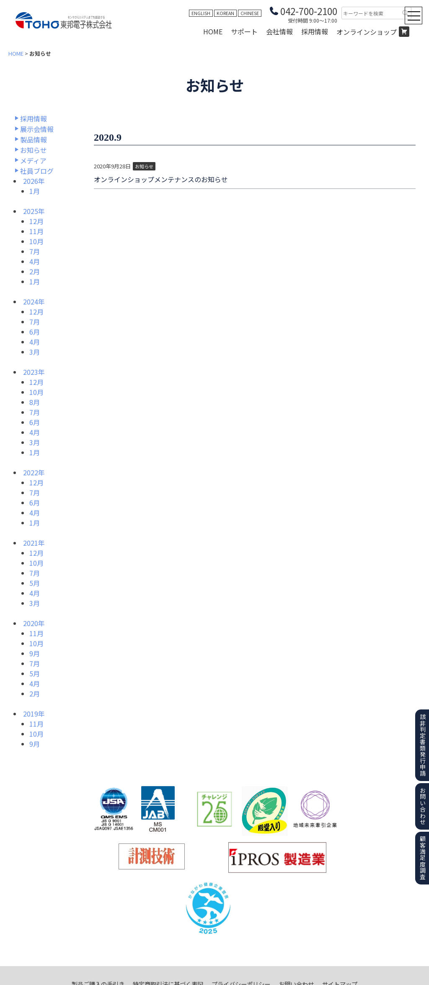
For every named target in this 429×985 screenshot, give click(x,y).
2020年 (34, 623)
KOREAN (225, 13)
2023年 (34, 372)
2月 (34, 271)
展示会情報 (37, 129)
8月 (34, 402)
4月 (34, 261)
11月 (36, 231)
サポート (244, 31)
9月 (34, 653)
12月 (36, 221)
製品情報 (33, 139)
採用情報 (314, 31)
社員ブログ (37, 171)
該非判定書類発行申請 (423, 745)
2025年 (34, 211)
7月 (34, 251)
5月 (34, 583)
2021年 (34, 543)
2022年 (34, 472)
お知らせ (33, 150)
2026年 (34, 181)
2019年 (34, 714)
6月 (34, 332)
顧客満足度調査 (423, 858)
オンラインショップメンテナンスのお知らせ (161, 179)
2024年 (34, 302)
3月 (34, 352)
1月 (34, 191)
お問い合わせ (423, 806)
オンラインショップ (366, 32)
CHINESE (249, 13)
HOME (212, 31)
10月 (36, 241)
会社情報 (279, 31)
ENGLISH (200, 13)
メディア (33, 160)
